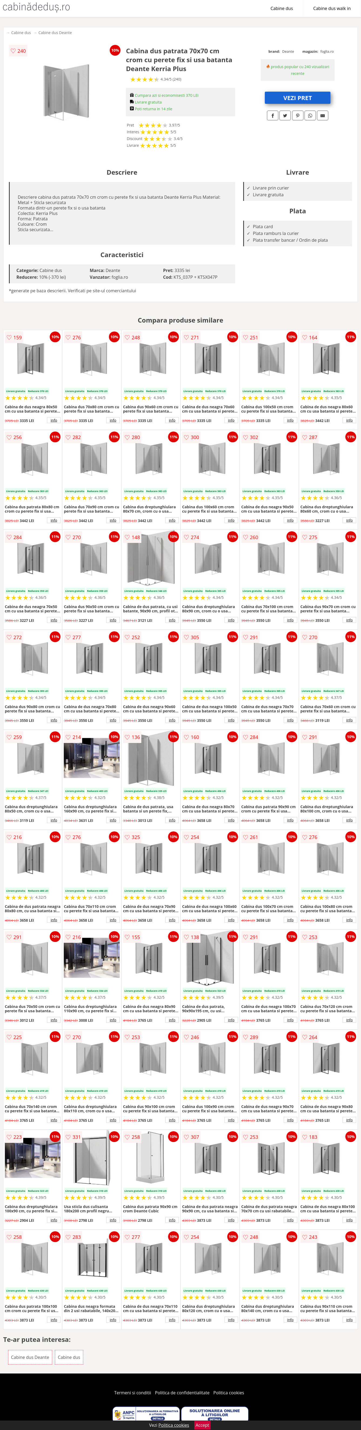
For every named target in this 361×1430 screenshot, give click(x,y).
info (54, 420)
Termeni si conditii (132, 1393)
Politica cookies (228, 1393)
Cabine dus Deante (55, 32)
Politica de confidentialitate (182, 1393)
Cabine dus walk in (332, 8)
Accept (202, 1425)
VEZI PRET (297, 98)
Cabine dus (281, 8)
